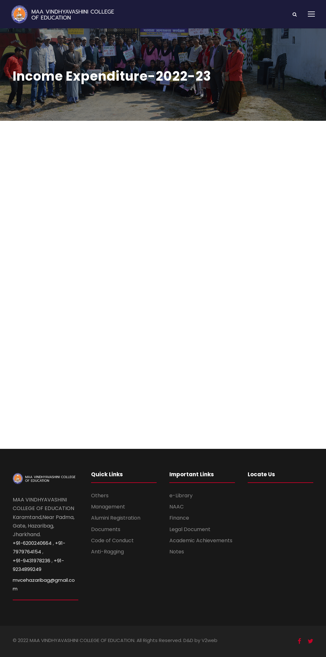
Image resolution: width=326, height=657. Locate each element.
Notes (176, 551)
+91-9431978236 (31, 560)
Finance (179, 518)
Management (108, 506)
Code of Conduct (112, 540)
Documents (105, 529)
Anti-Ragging (107, 551)
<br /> (163, 283)
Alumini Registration (115, 518)
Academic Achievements (200, 540)
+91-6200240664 (32, 543)
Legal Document (189, 529)
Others (100, 495)
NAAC (176, 506)
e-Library (181, 495)
